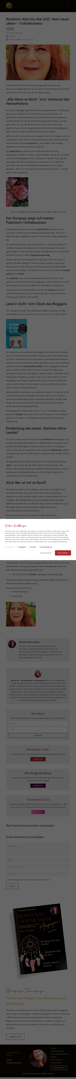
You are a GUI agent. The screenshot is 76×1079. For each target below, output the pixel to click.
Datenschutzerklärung (59, 541)
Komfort (32, 547)
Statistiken (21, 547)
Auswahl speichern (45, 552)
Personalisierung (45, 547)
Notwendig (9, 547)
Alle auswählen (63, 552)
